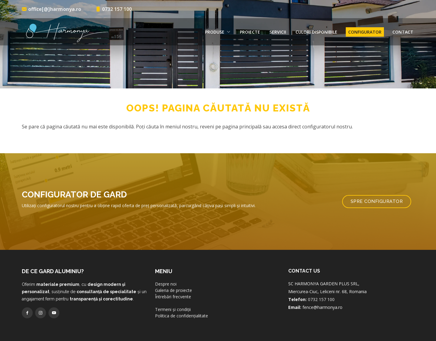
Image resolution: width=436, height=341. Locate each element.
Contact (402, 32)
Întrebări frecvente (173, 308)
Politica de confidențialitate (181, 327)
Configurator (365, 32)
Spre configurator (377, 213)
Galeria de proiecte (173, 302)
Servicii (277, 32)
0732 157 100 (321, 311)
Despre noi (166, 295)
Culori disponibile (316, 32)
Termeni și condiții (173, 321)
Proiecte (250, 32)
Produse (217, 32)
